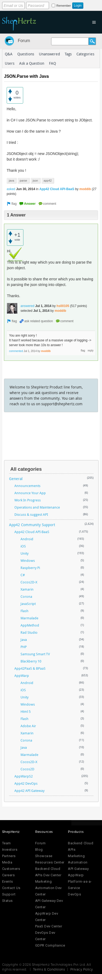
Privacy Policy (81, 969)
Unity (24, 553)
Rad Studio (29, 632)
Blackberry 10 (31, 661)
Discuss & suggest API (31, 514)
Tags (68, 53)
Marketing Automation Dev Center (48, 887)
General (16, 478)
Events (7, 881)
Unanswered (49, 53)
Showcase (43, 856)
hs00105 (62, 306)
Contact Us (11, 888)
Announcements (27, 485)
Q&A (9, 53)
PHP (24, 646)
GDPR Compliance (50, 945)
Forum (24, 40)
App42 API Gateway (29, 790)
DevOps (74, 894)
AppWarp (21, 675)
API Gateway (78, 869)
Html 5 (26, 711)
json (35, 180)
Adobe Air (28, 725)
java (11, 180)
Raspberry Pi (30, 567)
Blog (39, 850)
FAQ (52, 63)
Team (6, 843)
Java (24, 639)
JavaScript (28, 603)
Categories (85, 53)
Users (9, 63)
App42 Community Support (32, 524)
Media (7, 862)
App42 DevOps (26, 783)
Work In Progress (27, 500)
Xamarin (27, 589)
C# (23, 574)
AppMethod (30, 625)
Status (7, 901)
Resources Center (49, 862)
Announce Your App (30, 492)
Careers (8, 875)
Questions (25, 53)
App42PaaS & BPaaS (30, 668)
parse (23, 180)
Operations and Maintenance (37, 507)
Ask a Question (31, 63)
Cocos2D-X (29, 582)
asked (11, 189)
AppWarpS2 (23, 776)
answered (27, 306)
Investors (10, 850)
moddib (85, 189)
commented (16, 351)
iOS (23, 546)
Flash (24, 610)
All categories (26, 469)
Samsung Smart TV (35, 654)
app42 (48, 180)
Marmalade (29, 618)
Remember (63, 5)
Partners (9, 856)
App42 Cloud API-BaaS (56, 189)
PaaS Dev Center (48, 926)
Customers (11, 869)
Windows (28, 560)
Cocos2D (27, 769)
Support (9, 894)
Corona (26, 596)
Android (27, 539)
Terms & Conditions (49, 969)
